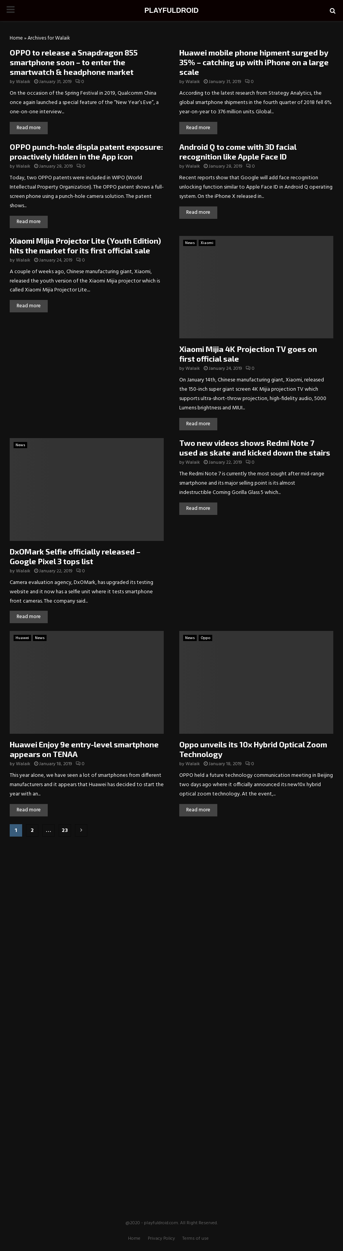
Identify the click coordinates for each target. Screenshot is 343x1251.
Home (16, 38)
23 (65, 830)
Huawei (22, 638)
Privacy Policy (161, 1238)
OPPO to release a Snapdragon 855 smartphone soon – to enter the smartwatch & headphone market (74, 62)
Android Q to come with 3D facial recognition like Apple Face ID (237, 151)
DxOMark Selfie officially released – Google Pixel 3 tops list (75, 556)
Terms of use (195, 1238)
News (190, 243)
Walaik (23, 82)
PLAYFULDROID (171, 10)
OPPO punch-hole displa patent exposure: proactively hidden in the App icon (86, 151)
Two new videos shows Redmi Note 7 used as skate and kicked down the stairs (254, 447)
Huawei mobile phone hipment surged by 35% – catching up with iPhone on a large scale (254, 62)
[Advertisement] (171, 892)
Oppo (205, 638)
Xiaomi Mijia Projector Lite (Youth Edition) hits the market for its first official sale (85, 245)
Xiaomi (207, 243)
